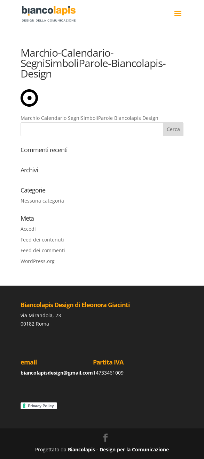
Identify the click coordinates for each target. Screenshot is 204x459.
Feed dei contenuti (42, 239)
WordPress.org (38, 261)
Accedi (28, 229)
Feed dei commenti (43, 250)
